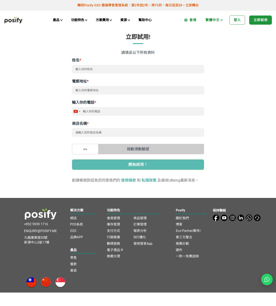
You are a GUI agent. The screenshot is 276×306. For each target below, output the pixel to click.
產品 (58, 20)
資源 (125, 20)
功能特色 (79, 20)
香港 (190, 20)
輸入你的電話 (84, 102)
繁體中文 (214, 20)
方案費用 (104, 20)
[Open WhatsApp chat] (267, 279)
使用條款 (128, 180)
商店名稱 (80, 123)
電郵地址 (80, 81)
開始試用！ (138, 164)
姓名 (76, 60)
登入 (237, 20)
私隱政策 (149, 180)
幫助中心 (145, 20)
